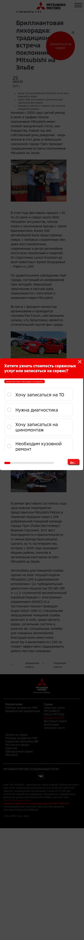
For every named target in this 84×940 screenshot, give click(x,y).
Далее (74, 462)
